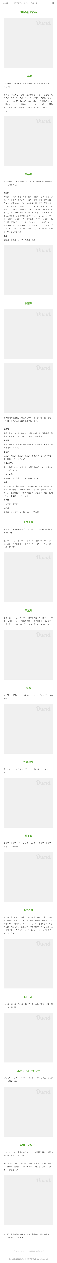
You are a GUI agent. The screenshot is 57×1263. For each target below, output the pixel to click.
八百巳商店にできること (21, 3)
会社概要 (5, 3)
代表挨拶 (34, 3)
